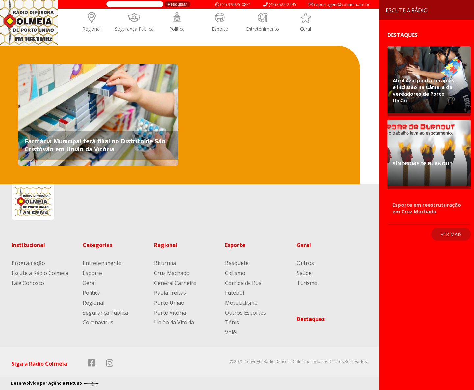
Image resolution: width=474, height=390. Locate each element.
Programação (28, 263)
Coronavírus (98, 322)
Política (177, 29)
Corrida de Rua (243, 282)
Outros (305, 263)
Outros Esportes (245, 312)
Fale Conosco (28, 282)
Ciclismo (235, 273)
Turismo (307, 282)
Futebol (234, 292)
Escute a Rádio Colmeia (40, 273)
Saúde (304, 273)
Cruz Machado (172, 273)
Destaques (311, 319)
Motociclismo (241, 302)
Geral (305, 29)
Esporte (220, 29)
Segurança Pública (134, 29)
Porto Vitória (170, 312)
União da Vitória (174, 322)
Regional (91, 29)
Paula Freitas (170, 292)
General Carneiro (175, 282)
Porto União (169, 302)
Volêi (231, 332)
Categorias (97, 245)
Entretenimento (262, 29)
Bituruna (165, 263)
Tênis (232, 322)
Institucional (28, 245)
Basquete (237, 263)
